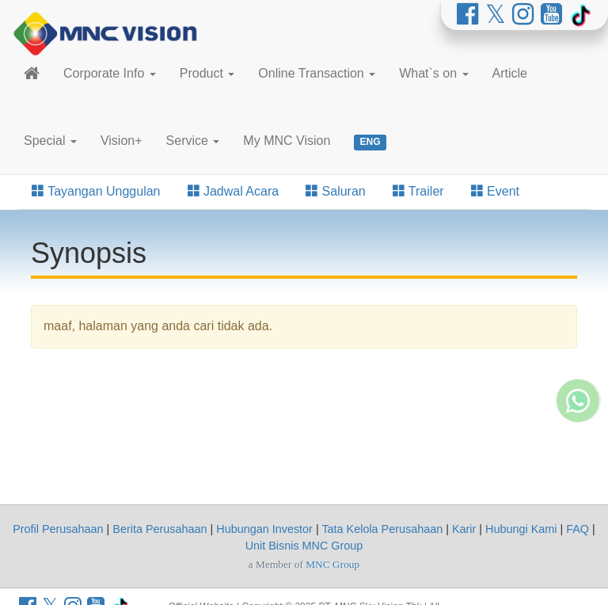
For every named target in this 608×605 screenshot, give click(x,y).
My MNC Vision (286, 140)
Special (50, 140)
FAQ (577, 529)
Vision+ (121, 140)
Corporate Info (109, 73)
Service (193, 140)
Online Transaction (316, 73)
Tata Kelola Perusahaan (382, 529)
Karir (464, 529)
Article (509, 73)
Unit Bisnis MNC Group (304, 545)
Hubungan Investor (264, 529)
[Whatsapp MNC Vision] (578, 464)
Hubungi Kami (521, 529)
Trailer (418, 191)
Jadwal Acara (233, 191)
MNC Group (332, 564)
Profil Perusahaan (58, 529)
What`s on (433, 73)
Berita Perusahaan (159, 529)
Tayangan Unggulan (96, 191)
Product (207, 73)
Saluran (336, 191)
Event (495, 191)
